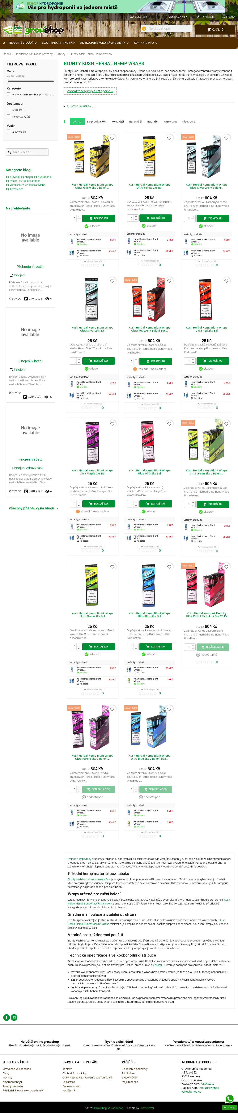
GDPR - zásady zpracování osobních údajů (87, 1077)
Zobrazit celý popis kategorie (89, 91)
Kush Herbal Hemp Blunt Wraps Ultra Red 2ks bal (206, 329)
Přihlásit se (128, 1073)
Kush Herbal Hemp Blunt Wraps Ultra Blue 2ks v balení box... (149, 757)
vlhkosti (157, 965)
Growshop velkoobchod (17, 1069)
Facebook (6, 1017)
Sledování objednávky (134, 1069)
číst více (15, 298)
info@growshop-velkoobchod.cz (200, 1089)
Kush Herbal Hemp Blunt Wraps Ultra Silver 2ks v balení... (206, 186)
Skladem (19, 109)
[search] (144, 29)
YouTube (14, 1017)
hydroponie (43, 177)
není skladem (212, 647)
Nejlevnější (135, 121)
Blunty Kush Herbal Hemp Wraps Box (89, 879)
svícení (12, 181)
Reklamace (68, 1082)
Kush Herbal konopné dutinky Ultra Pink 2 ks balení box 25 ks (206, 614)
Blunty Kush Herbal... (80, 106)
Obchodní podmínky (74, 1073)
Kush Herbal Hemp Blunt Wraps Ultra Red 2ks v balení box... (149, 329)
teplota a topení (30, 181)
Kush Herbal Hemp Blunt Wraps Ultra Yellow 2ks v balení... (92, 186)
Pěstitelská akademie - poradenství (23, 1090)
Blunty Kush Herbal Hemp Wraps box (33, 94)
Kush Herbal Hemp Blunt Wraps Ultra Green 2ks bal (92, 614)
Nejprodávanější (96, 121)
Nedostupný (21, 116)
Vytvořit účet (129, 1077)
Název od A (170, 121)
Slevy (6, 1073)
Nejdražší (152, 121)
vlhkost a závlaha (33, 185)
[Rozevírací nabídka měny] (182, 17)
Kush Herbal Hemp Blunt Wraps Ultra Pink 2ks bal (149, 472)
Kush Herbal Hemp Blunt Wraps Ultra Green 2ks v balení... (206, 472)
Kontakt (67, 1069)
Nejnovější (118, 121)
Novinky (7, 1077)
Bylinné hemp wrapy (79, 859)
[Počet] (75, 218)
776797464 (154, 16)
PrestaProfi (147, 1108)
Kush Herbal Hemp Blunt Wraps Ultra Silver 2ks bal (92, 329)
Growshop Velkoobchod (109, 1108)
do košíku (98, 218)
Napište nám (69, 1090)
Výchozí (77, 121)
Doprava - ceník (71, 1086)
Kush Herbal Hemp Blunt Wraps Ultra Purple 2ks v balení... (92, 757)
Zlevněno (19, 131)
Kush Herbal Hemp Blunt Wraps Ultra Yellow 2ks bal (149, 186)
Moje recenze (130, 1082)
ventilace (13, 185)
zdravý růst (14, 189)
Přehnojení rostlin (30, 266)
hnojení (27, 177)
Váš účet (129, 1062)
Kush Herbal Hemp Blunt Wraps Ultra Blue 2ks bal (149, 614)
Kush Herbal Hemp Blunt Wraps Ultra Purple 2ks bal (92, 472)
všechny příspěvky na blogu (34, 508)
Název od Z (188, 121)
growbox (13, 177)
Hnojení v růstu (31, 459)
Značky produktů (13, 1086)
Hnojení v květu (31, 361)
